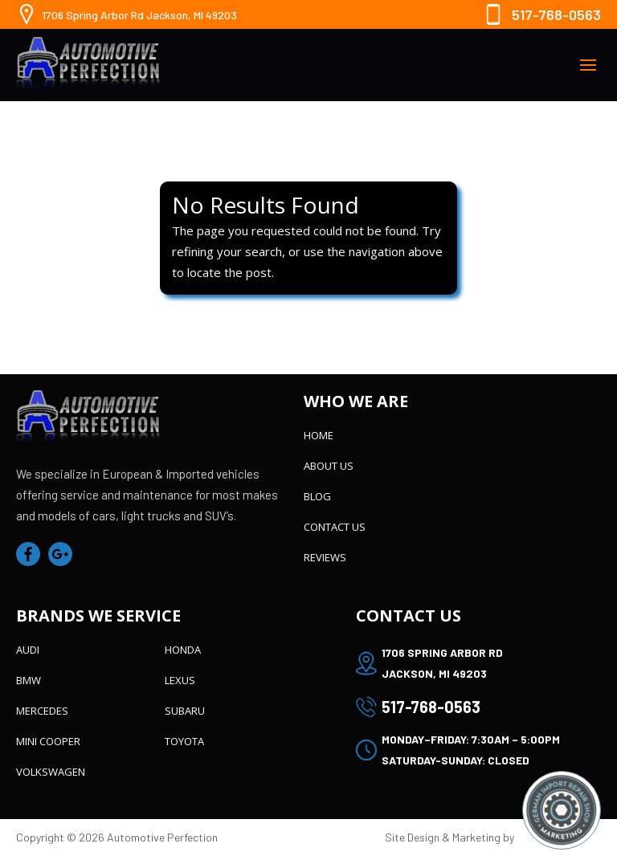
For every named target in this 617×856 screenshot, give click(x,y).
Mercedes (42, 710)
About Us (328, 466)
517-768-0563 (556, 14)
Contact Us (335, 527)
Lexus (180, 680)
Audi (27, 649)
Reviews (325, 557)
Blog (317, 496)
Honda (183, 649)
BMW (28, 680)
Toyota (184, 741)
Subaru (185, 710)
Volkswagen (50, 771)
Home (318, 435)
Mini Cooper (48, 741)
